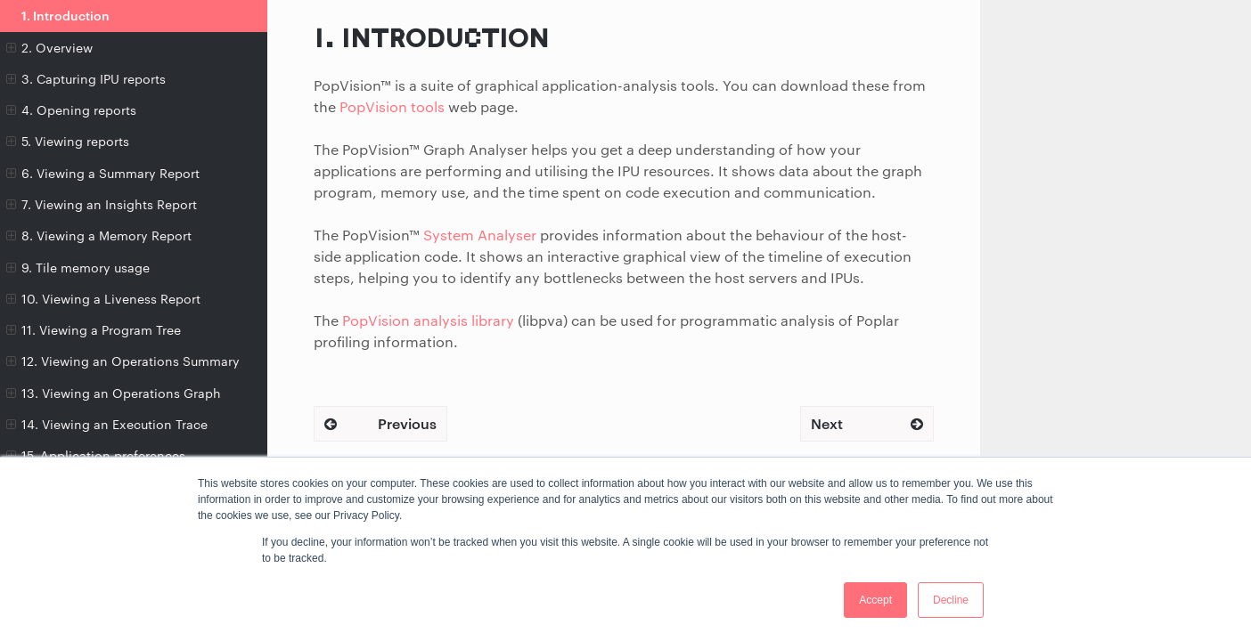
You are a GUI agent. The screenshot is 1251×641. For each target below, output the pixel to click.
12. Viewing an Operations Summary (123, 361)
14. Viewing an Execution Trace (107, 425)
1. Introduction (65, 15)
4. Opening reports (71, 110)
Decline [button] (951, 600)
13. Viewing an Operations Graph (113, 393)
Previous (380, 423)
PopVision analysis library (428, 320)
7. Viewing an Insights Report (101, 205)
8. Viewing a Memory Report (99, 236)
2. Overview (49, 48)
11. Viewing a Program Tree (93, 330)
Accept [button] (875, 600)
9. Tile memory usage (78, 268)
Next (867, 423)
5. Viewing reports (67, 142)
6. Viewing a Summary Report (103, 174)
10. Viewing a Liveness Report (103, 299)
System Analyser (479, 234)
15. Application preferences (95, 456)
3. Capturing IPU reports (86, 79)
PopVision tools (392, 106)
